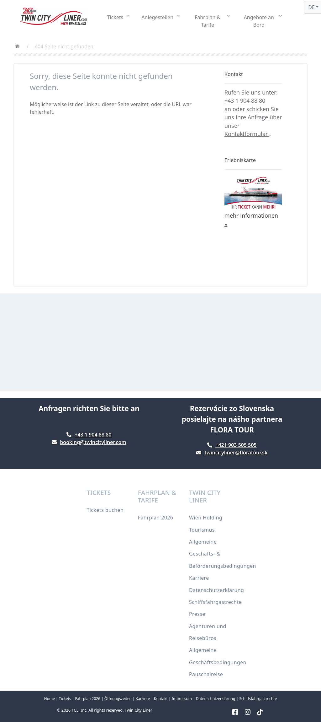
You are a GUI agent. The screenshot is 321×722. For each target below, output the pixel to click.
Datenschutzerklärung (216, 590)
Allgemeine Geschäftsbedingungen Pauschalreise (217, 662)
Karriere (199, 577)
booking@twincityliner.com (93, 442)
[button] (118, 17)
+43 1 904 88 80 (244, 100)
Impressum (182, 698)
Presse (197, 614)
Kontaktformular (246, 134)
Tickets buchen (105, 510)
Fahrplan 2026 (155, 517)
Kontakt (161, 698)
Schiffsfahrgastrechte (215, 602)
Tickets (65, 698)
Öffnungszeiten (118, 698)
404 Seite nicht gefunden (64, 46)
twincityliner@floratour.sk (235, 452)
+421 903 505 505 (235, 445)
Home (49, 698)
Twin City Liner (138, 710)
